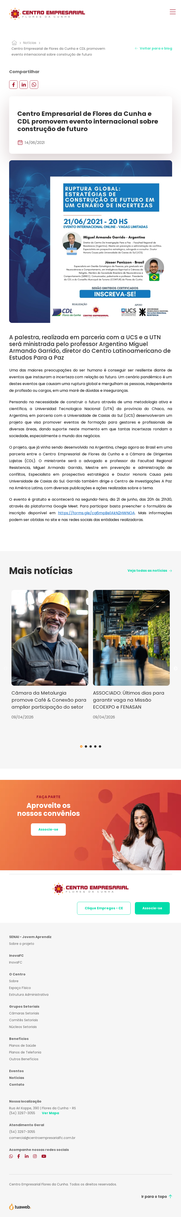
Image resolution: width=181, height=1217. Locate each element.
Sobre (13, 981)
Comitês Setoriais (23, 1020)
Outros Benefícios (23, 1059)
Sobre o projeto (21, 943)
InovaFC (15, 962)
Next (175, 668)
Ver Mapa (50, 1113)
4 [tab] (95, 746)
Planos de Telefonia (25, 1052)
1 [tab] (81, 746)
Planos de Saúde (22, 1045)
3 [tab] (90, 746)
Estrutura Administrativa (28, 994)
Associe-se (48, 829)
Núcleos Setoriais (23, 1026)
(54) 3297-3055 (22, 1113)
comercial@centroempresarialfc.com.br (42, 1137)
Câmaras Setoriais (24, 1013)
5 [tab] (100, 746)
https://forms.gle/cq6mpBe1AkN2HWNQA (96, 513)
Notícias (29, 42)
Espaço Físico (20, 987)
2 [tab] (86, 746)
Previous (5, 668)
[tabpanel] (49, 655)
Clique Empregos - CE (104, 908)
